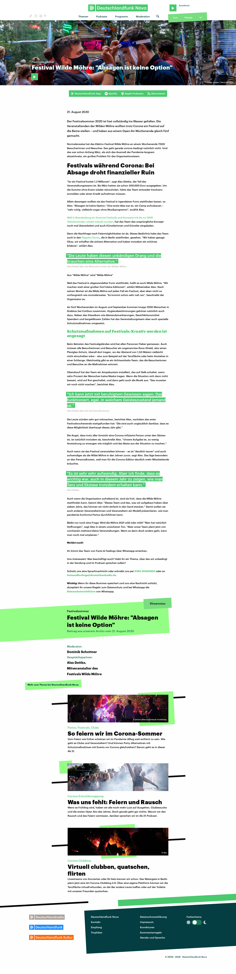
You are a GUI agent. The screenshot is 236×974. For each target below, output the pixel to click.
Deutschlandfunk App (86, 93)
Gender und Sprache (152, 937)
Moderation (143, 16)
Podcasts (101, 16)
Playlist (188, 17)
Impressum (147, 921)
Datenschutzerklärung (153, 916)
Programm (121, 16)
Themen (83, 16)
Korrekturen (147, 927)
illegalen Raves (91, 237)
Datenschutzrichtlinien (81, 591)
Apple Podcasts (132, 93)
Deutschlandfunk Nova (105, 916)
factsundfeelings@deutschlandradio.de (91, 575)
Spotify (111, 93)
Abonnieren (156, 93)
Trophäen (96, 932)
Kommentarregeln (151, 932)
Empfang (96, 927)
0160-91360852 (144, 571)
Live (175, 17)
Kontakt (95, 921)
